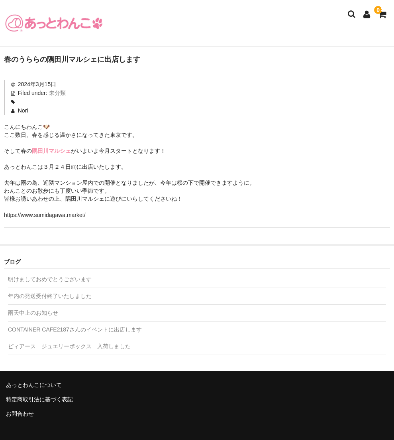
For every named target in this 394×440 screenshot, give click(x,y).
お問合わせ (20, 413)
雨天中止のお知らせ (33, 313)
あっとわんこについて (34, 385)
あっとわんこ (54, 23)
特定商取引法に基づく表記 (39, 399)
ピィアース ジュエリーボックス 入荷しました (69, 346)
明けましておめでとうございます (50, 279)
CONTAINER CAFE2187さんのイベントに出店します (75, 329)
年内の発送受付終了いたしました (50, 296)
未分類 (57, 93)
